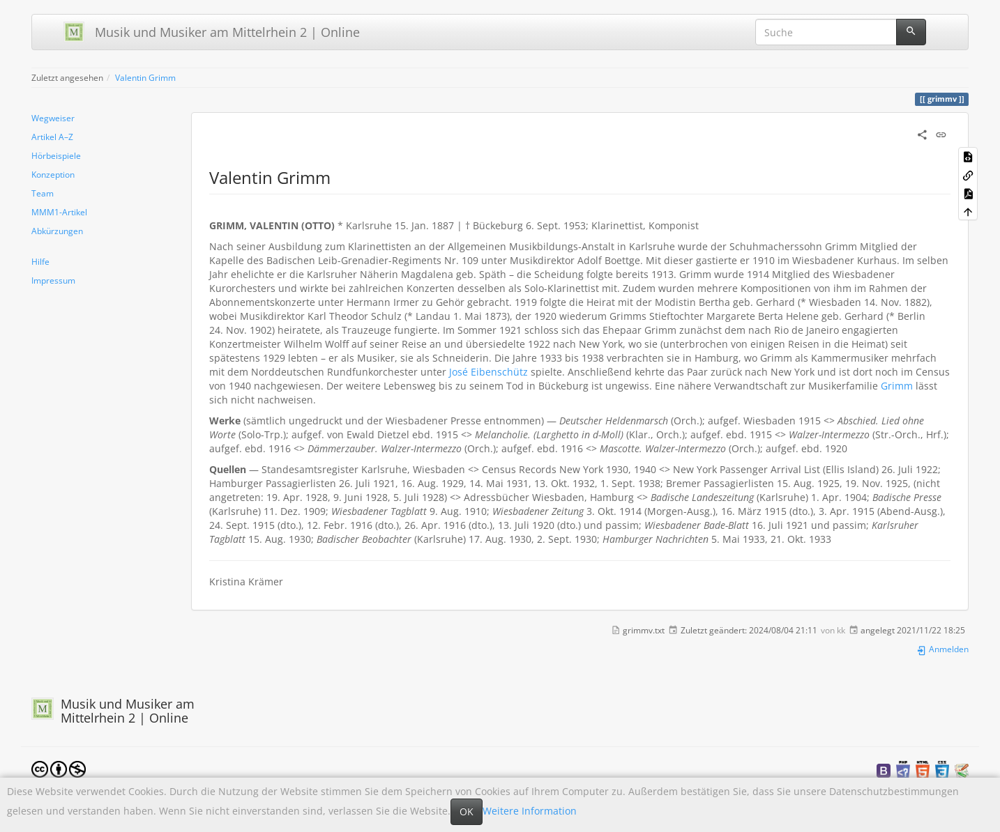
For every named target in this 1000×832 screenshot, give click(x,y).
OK (467, 811)
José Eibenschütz (488, 371)
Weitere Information (530, 810)
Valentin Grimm (145, 77)
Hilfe (40, 261)
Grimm (897, 385)
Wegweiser (53, 117)
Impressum (53, 280)
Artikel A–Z (52, 136)
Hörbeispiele (56, 155)
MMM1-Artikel (59, 211)
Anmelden (942, 648)
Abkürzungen (57, 230)
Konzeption (53, 174)
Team (42, 193)
